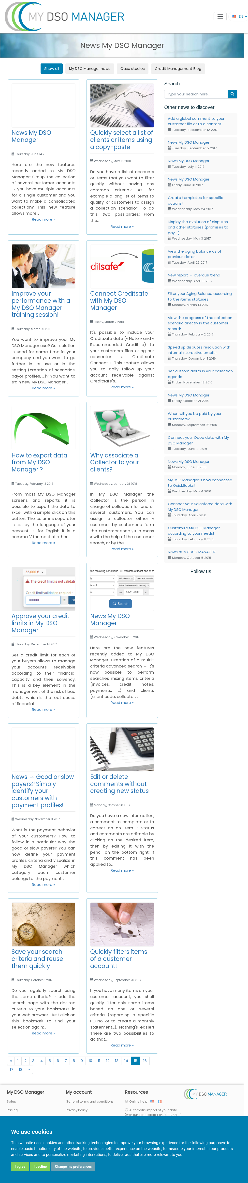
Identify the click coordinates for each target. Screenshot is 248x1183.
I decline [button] (40, 1166)
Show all (51, 68)
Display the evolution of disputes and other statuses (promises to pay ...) (198, 230)
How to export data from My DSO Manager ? (39, 462)
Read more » (43, 219)
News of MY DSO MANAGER (192, 554)
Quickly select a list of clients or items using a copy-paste (121, 140)
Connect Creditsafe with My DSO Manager (119, 300)
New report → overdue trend (194, 278)
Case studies (132, 68)
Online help (139, 1101)
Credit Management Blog (178, 68)
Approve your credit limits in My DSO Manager (40, 623)
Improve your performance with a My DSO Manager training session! (41, 304)
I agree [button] (20, 1166)
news (89, 68)
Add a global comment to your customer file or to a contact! (196, 124)
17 (11, 1069)
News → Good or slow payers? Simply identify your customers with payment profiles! (43, 791)
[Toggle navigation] (220, 16)
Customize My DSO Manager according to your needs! (194, 533)
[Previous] (11, 1061)
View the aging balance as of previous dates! (194, 257)
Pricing (12, 1110)
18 (20, 1069)
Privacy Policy (77, 1110)
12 (107, 1060)
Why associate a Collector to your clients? (114, 462)
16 (145, 1060)
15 (135, 1060)
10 (90, 1060)
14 (126, 1060)
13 (116, 1060)
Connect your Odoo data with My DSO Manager (198, 443)
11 (99, 1060)
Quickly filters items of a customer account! (118, 959)
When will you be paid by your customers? (194, 419)
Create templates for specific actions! (195, 203)
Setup (11, 1101)
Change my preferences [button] (73, 1166)
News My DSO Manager (31, 136)
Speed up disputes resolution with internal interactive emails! (199, 353)
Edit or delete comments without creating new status (119, 784)
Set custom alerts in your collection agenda (200, 376)
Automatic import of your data (153, 1112)
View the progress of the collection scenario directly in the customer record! (200, 326)
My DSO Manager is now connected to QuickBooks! (200, 485)
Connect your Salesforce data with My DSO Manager (200, 509)
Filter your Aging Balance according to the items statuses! (200, 299)
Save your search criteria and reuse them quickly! (37, 959)
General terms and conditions (90, 1101)
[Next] (29, 1069)
